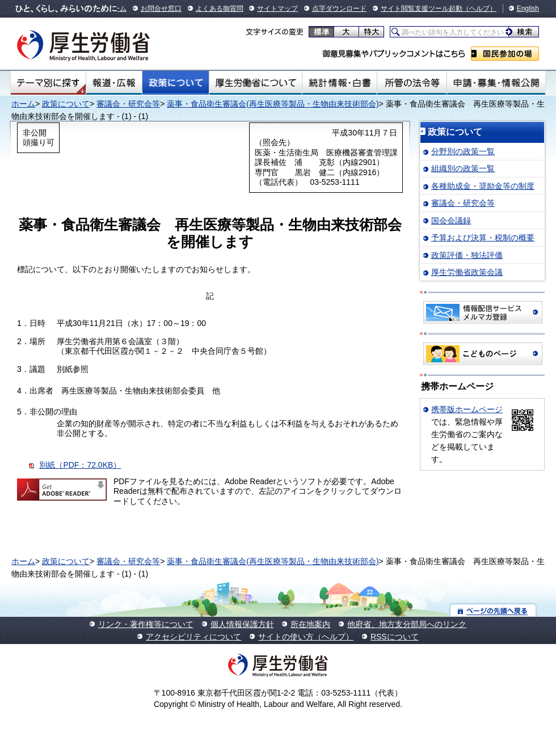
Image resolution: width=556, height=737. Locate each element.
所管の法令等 (411, 83)
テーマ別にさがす (48, 83)
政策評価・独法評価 (467, 255)
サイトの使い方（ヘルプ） (305, 636)
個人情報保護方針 (242, 624)
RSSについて (394, 636)
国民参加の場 (505, 53)
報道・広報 (114, 83)
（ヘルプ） (479, 8)
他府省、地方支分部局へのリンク (406, 624)
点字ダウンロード (339, 8)
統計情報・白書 (339, 83)
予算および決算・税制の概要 (482, 237)
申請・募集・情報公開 (496, 83)
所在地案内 (310, 624)
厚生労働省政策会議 (467, 272)
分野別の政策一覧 (463, 151)
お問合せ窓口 (161, 8)
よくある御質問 (219, 8)
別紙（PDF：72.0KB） (80, 464)
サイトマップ (277, 8)
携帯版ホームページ (467, 409)
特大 (371, 32)
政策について (175, 83)
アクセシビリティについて (193, 636)
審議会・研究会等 (128, 103)
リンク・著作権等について (145, 624)
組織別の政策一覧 (463, 168)
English (528, 8)
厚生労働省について (255, 83)
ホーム (23, 103)
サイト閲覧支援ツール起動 (421, 8)
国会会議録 (451, 220)
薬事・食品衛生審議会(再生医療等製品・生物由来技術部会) (272, 103)
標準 (321, 32)
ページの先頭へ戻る (493, 610)
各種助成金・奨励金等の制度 (482, 185)
